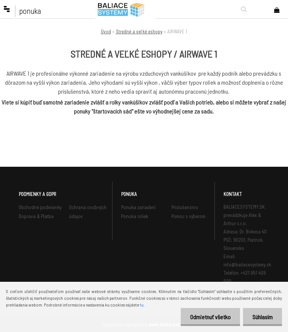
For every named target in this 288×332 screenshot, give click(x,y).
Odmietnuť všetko (210, 316)
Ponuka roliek (134, 216)
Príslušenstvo (184, 207)
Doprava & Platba (36, 216)
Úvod (106, 31)
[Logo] (125, 9)
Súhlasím (262, 316)
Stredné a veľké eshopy (139, 31)
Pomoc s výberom (188, 216)
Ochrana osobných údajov (87, 211)
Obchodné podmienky (40, 207)
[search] (241, 9)
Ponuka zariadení (138, 207)
